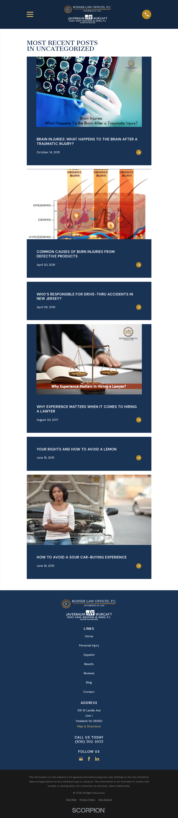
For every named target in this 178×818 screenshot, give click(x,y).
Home (89, 636)
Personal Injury (89, 645)
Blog (89, 682)
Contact (89, 692)
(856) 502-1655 (89, 741)
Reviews (89, 673)
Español (89, 655)
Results (89, 664)
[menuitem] (71, 800)
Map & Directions (89, 726)
